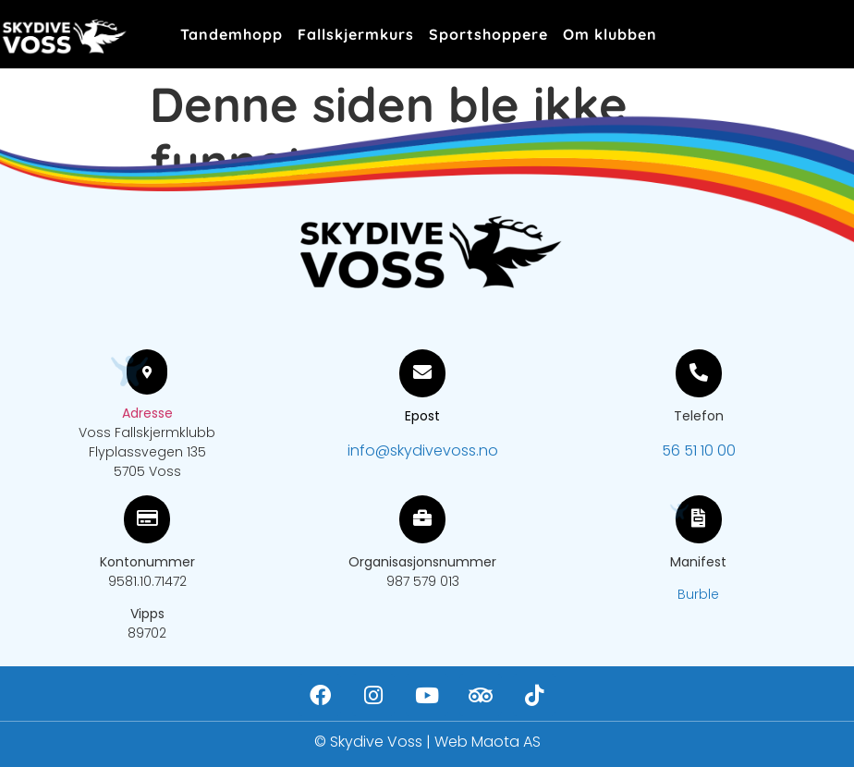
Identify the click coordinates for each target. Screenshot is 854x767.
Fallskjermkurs (356, 34)
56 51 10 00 (699, 450)
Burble (698, 594)
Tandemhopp (231, 34)
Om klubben (610, 34)
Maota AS (506, 741)
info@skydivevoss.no (423, 450)
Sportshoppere (488, 34)
